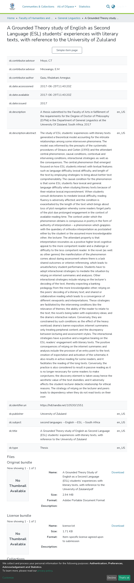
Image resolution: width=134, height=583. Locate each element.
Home (11, 18)
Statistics (84, 7)
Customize (8, 577)
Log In (120, 7)
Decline (112, 577)
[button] (113, 7)
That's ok (124, 577)
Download (118, 472)
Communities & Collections (38, 7)
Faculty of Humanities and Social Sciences (36, 18)
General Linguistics (69, 18)
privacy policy (44, 570)
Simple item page (67, 50)
